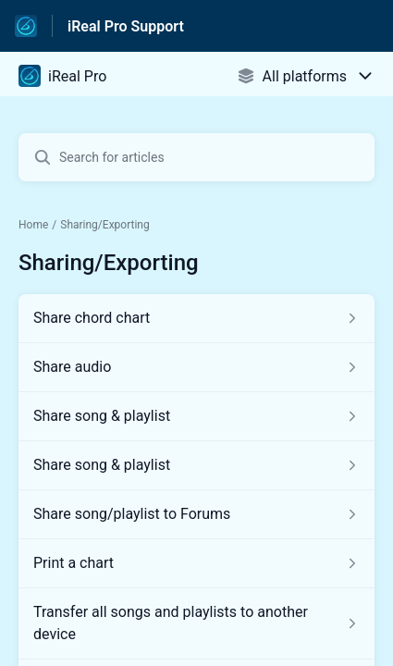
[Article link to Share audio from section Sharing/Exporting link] (196, 367)
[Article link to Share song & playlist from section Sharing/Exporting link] (196, 416)
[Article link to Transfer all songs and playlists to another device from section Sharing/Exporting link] (196, 623)
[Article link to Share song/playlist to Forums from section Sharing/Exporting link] (196, 514)
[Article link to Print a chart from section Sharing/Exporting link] (196, 563)
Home (33, 224)
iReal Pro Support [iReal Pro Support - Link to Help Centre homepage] (126, 26)
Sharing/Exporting (105, 224)
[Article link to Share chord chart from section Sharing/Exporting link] (196, 318)
